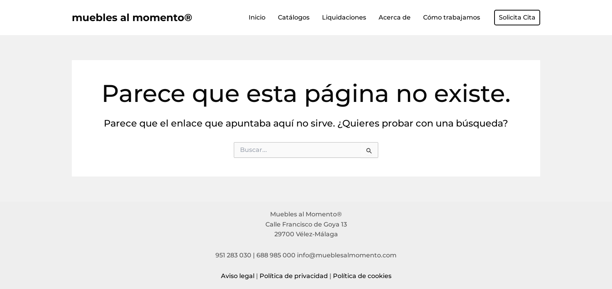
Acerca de (395, 17)
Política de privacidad (294, 276)
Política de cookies (362, 276)
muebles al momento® (132, 17)
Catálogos (294, 17)
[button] (517, 17)
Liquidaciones (344, 17)
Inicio (257, 17)
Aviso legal (237, 276)
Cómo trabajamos (451, 17)
